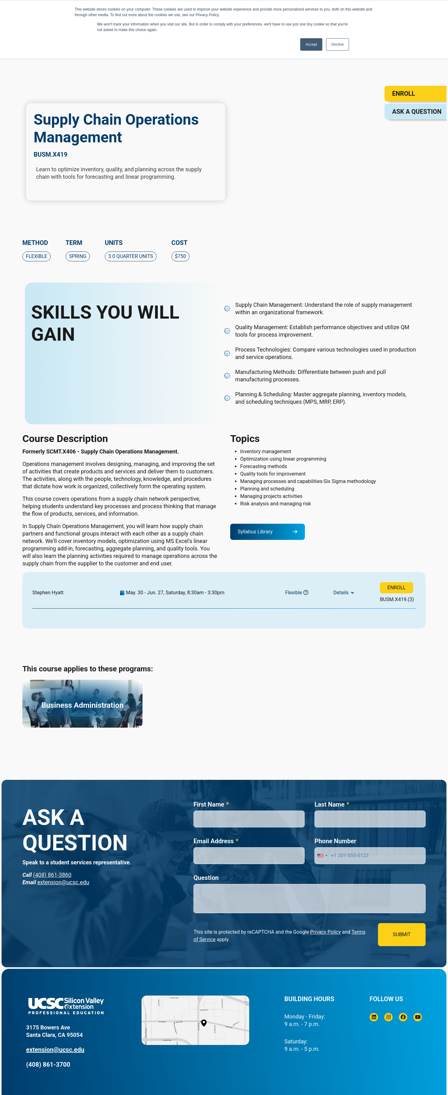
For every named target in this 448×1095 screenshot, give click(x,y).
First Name (209, 804)
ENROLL (396, 588)
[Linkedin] (374, 1017)
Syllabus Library (255, 532)
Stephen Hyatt (47, 593)
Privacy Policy (325, 932)
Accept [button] (311, 44)
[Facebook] (403, 1017)
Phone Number (335, 841)
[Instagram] (388, 1017)
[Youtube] (417, 1017)
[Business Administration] (82, 704)
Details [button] (341, 593)
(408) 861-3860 (52, 875)
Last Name (329, 804)
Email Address (214, 841)
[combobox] (322, 856)
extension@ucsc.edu (63, 882)
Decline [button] (337, 44)
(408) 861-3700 (48, 1064)
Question (206, 877)
